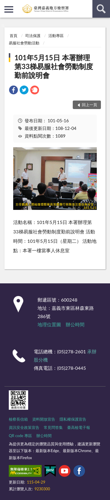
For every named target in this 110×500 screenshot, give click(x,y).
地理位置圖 (49, 324)
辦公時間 (75, 324)
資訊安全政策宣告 (24, 427)
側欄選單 (8, 9)
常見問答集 (53, 427)
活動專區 (56, 35)
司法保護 (32, 35)
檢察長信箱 (18, 419)
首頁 (13, 35)
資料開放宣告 (43, 419)
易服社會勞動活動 (24, 43)
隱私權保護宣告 (73, 419)
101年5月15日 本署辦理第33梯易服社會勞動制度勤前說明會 (53, 66)
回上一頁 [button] (89, 104)
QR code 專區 (20, 435)
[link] (13, 91)
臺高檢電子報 (78, 427)
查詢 (101, 9)
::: (4, 4)
